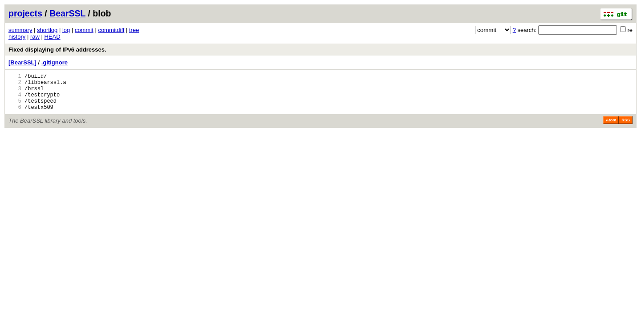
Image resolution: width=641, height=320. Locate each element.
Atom (611, 128)
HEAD (52, 36)
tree (134, 30)
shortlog (47, 30)
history (16, 36)
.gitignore (54, 62)
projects (25, 13)
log (66, 30)
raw (35, 36)
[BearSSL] (22, 62)
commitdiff (111, 30)
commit (84, 30)
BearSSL (67, 13)
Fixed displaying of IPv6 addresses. (57, 49)
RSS (625, 128)
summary (20, 30)
